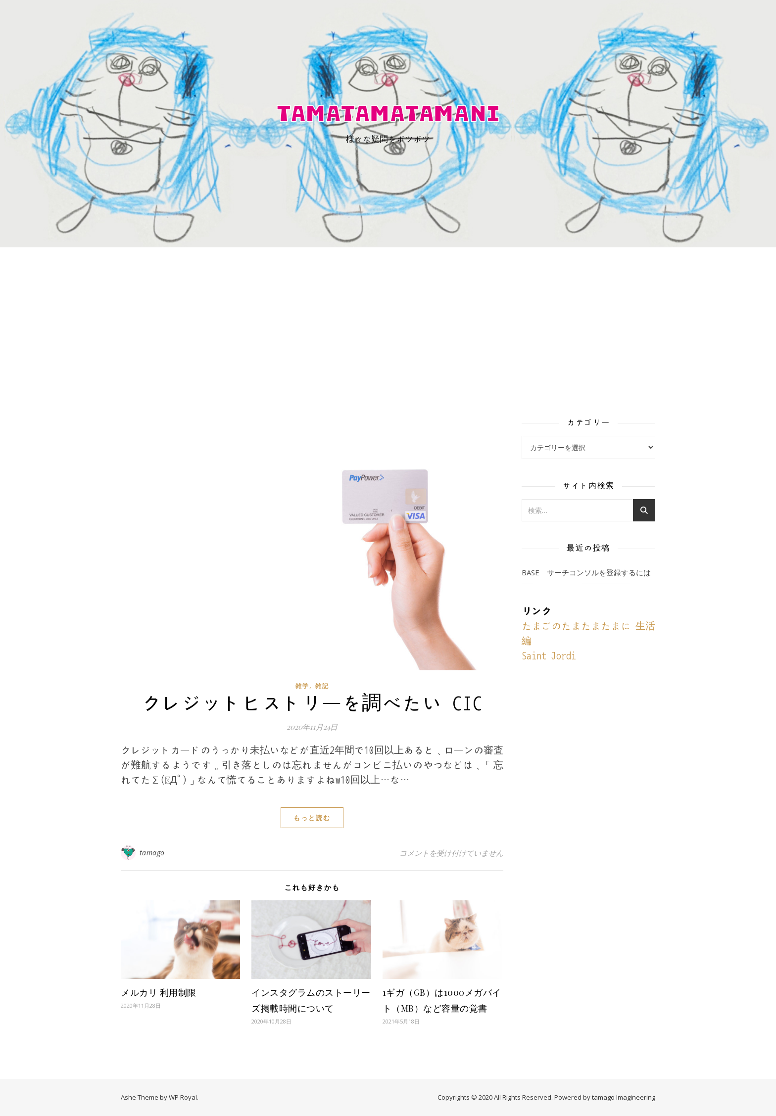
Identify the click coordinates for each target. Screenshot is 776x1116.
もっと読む (312, 817)
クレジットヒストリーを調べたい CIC (312, 703)
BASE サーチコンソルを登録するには (586, 572)
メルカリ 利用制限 (158, 992)
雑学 (302, 686)
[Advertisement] (388, 321)
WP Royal (183, 1097)
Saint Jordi (549, 656)
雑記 (322, 686)
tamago (152, 852)
